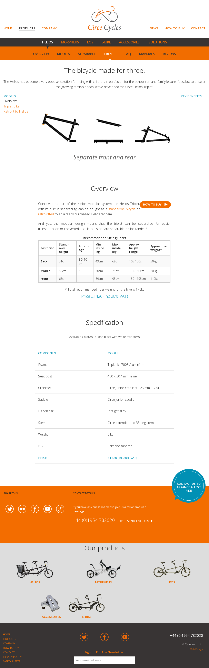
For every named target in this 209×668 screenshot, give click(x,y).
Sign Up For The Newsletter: (104, 652)
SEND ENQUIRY (138, 521)
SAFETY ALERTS (11, 661)
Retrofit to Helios (15, 111)
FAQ (128, 54)
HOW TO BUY (175, 28)
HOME (7, 28)
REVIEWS (169, 54)
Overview (13, 101)
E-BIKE (106, 42)
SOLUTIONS (158, 42)
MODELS (63, 54)
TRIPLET (110, 54)
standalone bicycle (122, 209)
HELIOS (47, 42)
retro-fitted (46, 214)
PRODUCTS (27, 28)
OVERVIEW (41, 54)
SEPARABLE (87, 54)
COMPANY (49, 28)
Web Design (196, 649)
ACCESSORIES (129, 42)
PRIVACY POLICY (12, 657)
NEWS (154, 28)
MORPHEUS (70, 42)
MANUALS (147, 54)
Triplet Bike (11, 106)
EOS (90, 42)
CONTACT (198, 28)
